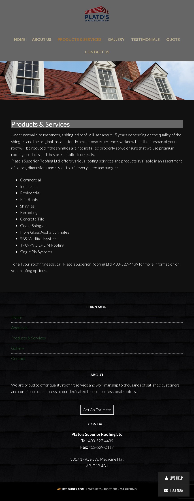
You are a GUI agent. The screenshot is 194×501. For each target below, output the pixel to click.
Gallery (17, 348)
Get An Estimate (97, 409)
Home (16, 317)
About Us (19, 327)
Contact (18, 358)
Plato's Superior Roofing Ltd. (97, 13)
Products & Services (28, 337)
